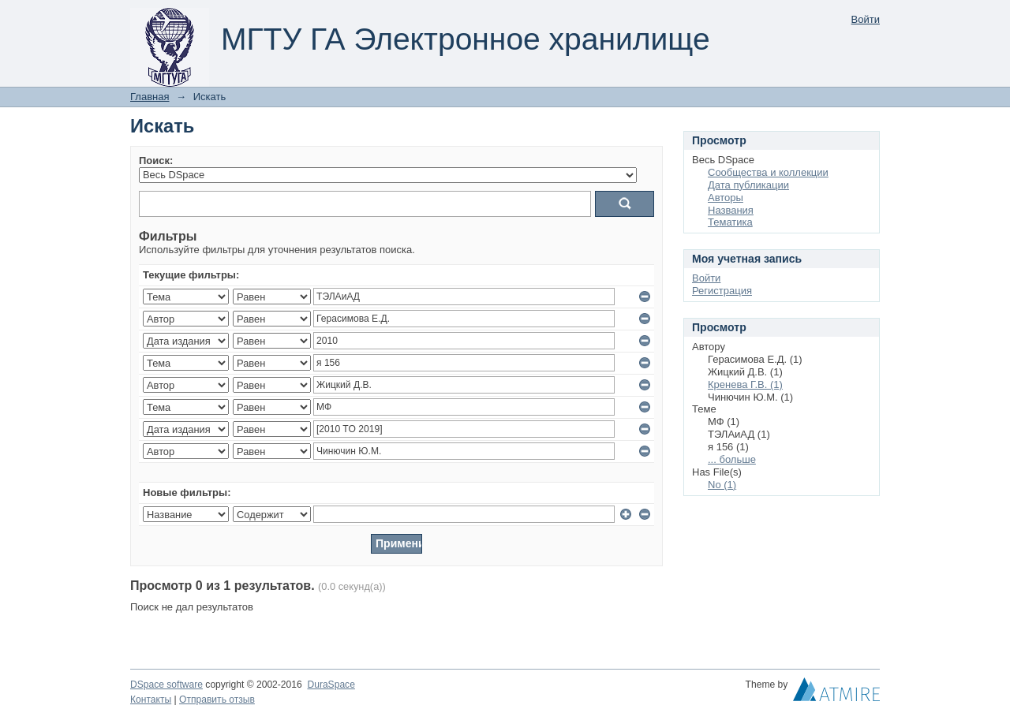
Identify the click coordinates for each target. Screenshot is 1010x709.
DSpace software (166, 684)
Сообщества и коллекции (768, 172)
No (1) (722, 485)
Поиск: (156, 160)
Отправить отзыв (217, 699)
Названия (731, 210)
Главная (149, 97)
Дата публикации (748, 185)
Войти (865, 19)
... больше (732, 459)
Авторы (725, 197)
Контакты (150, 699)
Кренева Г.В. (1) (745, 384)
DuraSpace (330, 684)
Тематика (730, 222)
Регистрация (722, 291)
